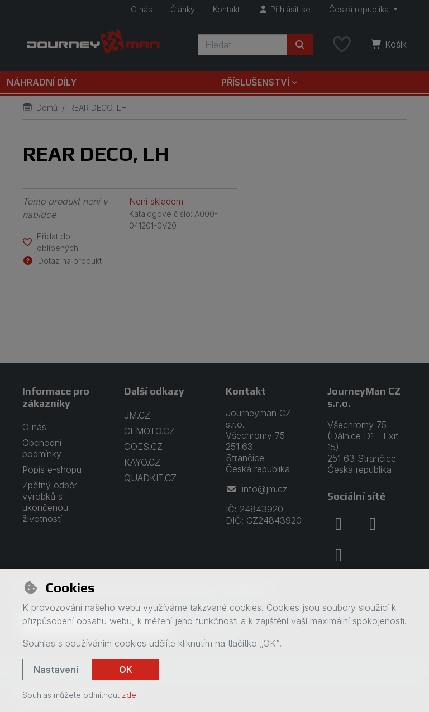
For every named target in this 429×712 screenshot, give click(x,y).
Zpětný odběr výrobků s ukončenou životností (49, 502)
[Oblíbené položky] (342, 45)
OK (125, 669)
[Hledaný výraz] (242, 44)
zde (129, 695)
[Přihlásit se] (284, 9)
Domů (40, 107)
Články (182, 9)
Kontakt (226, 9)
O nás (141, 9)
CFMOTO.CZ (149, 430)
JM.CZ (137, 415)
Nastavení (56, 669)
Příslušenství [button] (255, 82)
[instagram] (372, 523)
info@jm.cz (256, 489)
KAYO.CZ (142, 462)
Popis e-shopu (52, 469)
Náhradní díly (42, 82)
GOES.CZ (143, 446)
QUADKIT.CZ (150, 477)
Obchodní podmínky (41, 448)
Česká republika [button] (360, 9)
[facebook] (338, 523)
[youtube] (338, 555)
